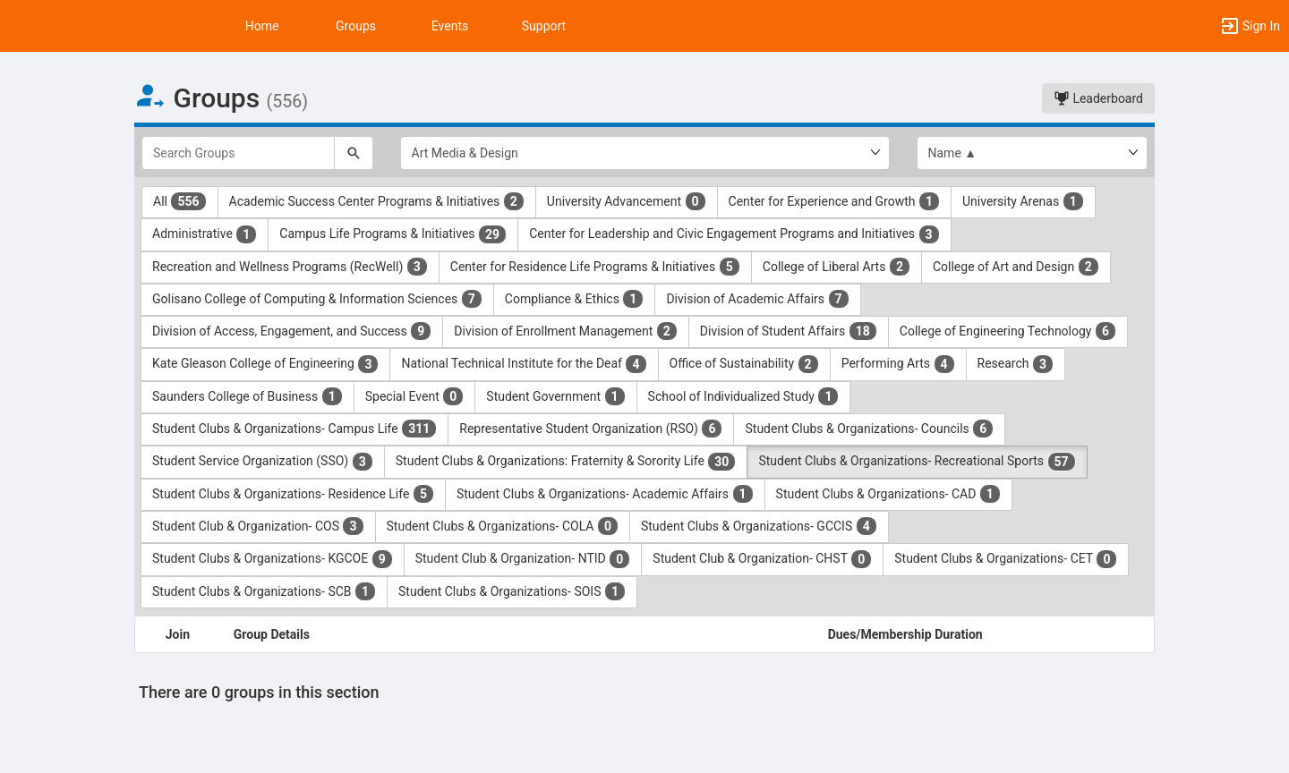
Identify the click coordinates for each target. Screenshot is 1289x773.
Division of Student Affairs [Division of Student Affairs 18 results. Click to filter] (788, 331)
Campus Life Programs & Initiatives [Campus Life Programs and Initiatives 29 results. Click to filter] (393, 234)
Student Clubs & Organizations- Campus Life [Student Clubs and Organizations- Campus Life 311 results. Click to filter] (294, 428)
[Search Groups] (238, 153)
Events (449, 26)
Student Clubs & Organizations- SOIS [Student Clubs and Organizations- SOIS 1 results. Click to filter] (512, 591)
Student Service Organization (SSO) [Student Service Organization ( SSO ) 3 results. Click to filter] (262, 461)
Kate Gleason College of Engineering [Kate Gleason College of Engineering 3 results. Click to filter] (265, 364)
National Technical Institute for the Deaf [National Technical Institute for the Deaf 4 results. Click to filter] (523, 364)
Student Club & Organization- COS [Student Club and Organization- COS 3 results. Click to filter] (258, 526)
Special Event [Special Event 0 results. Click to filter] (415, 396)
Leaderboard (1098, 98)
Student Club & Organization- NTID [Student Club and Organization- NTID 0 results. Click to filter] (523, 559)
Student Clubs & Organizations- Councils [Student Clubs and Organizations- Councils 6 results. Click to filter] (869, 428)
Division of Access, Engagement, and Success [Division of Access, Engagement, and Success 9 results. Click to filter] (291, 331)
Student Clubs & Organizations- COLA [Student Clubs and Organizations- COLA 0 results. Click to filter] (503, 526)
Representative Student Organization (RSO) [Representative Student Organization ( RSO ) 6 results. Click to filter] (590, 428)
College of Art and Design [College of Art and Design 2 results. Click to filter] (1016, 266)
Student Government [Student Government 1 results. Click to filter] (555, 396)
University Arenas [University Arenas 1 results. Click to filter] (1023, 201)
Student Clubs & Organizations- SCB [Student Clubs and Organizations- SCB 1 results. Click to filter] (264, 591)
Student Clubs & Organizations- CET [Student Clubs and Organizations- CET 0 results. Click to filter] (1005, 559)
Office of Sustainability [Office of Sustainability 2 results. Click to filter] (744, 364)
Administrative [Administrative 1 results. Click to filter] (204, 234)
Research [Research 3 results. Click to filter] (1015, 364)
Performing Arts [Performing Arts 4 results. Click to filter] (898, 364)
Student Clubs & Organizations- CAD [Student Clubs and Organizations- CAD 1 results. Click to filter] (888, 494)
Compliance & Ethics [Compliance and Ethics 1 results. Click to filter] (574, 299)
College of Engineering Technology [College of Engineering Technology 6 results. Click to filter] (1008, 331)
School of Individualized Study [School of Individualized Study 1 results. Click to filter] (744, 396)
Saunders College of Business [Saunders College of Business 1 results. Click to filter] (247, 396)
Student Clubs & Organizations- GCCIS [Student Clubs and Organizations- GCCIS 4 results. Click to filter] (759, 526)
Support (544, 26)
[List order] (1032, 153)
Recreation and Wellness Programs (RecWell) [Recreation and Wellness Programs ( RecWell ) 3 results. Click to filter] (290, 266)
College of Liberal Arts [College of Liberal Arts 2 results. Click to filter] (836, 266)
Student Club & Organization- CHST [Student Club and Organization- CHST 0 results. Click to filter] (762, 559)
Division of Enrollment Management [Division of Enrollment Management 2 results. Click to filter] (566, 331)
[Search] (353, 153)
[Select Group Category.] (645, 153)
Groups (356, 26)
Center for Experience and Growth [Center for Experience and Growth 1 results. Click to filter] (834, 201)
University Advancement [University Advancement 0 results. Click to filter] (626, 201)
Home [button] (262, 26)
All (180, 201)
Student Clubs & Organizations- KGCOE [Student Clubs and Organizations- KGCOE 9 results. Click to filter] (272, 559)
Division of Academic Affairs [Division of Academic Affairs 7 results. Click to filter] (757, 299)
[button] (1249, 26)
